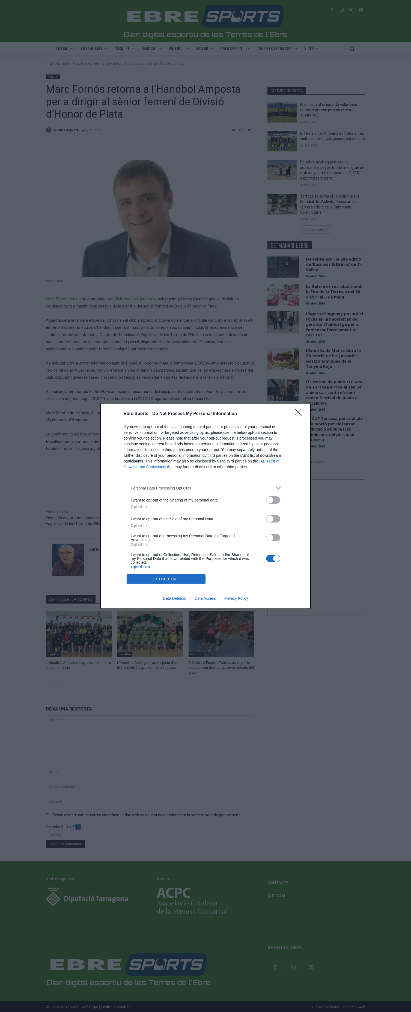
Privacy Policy (236, 598)
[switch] (273, 500)
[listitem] (205, 488)
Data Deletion (174, 598)
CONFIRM (166, 579)
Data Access (205, 598)
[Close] (300, 414)
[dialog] (205, 506)
